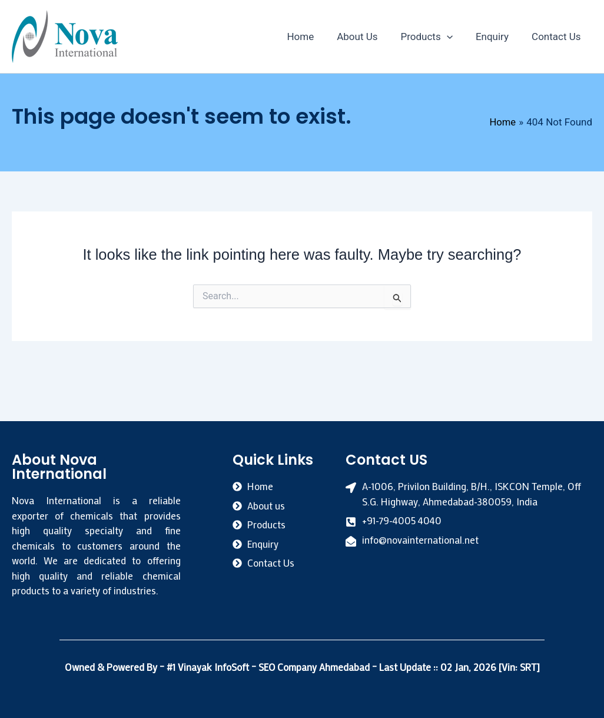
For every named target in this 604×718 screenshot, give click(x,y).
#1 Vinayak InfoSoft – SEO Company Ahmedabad (269, 666)
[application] (454, 36)
